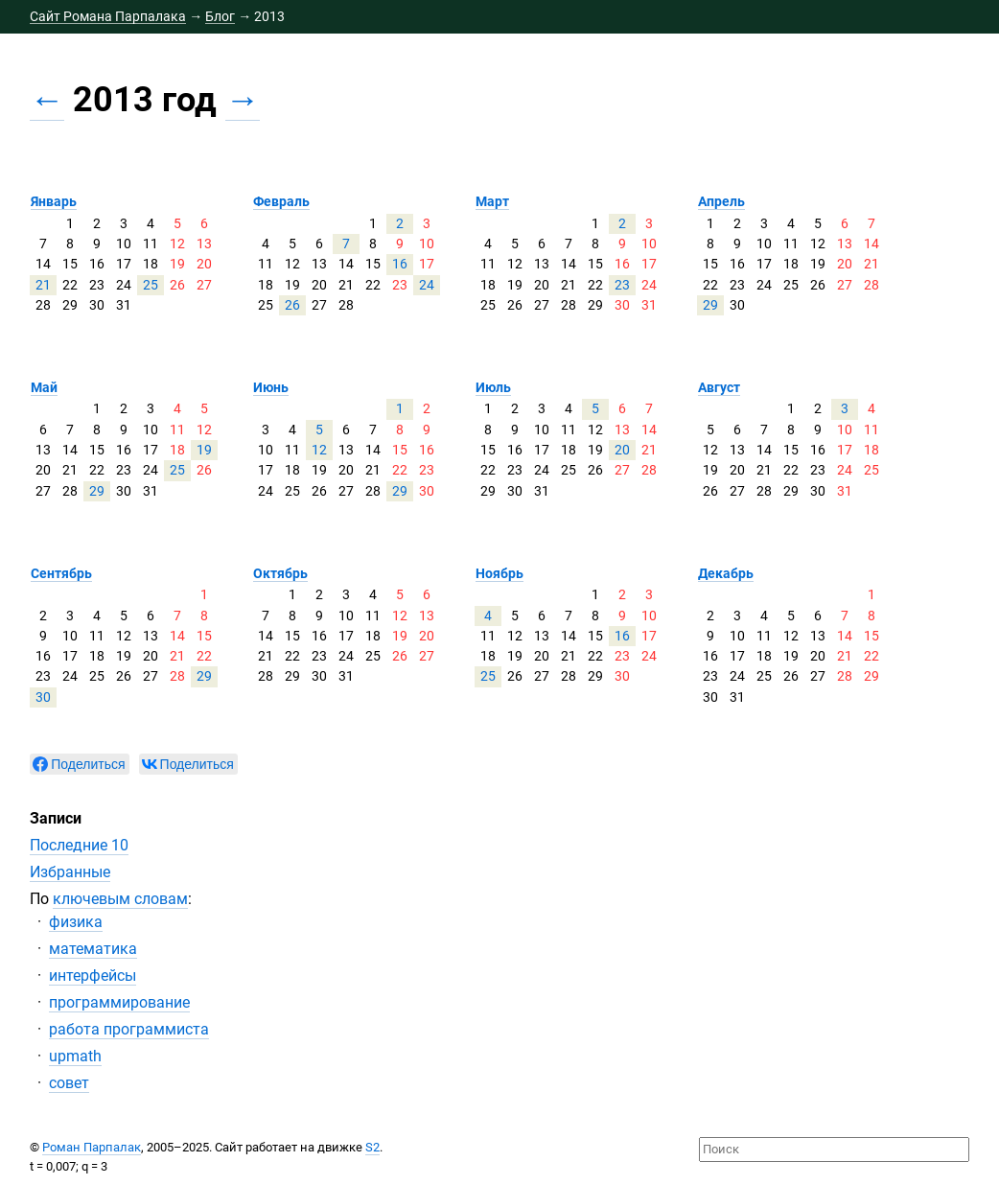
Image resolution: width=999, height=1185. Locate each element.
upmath (75, 1056)
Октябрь (280, 573)
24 (426, 284)
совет (69, 1083)
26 (292, 305)
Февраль (281, 201)
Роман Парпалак (91, 1147)
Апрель (721, 201)
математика (93, 949)
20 (622, 449)
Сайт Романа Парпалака (108, 16)
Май (44, 387)
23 (622, 284)
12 (319, 449)
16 (399, 263)
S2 (372, 1147)
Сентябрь (61, 573)
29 (710, 305)
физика (76, 922)
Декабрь (726, 573)
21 (43, 284)
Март (492, 201)
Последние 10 (79, 845)
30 (43, 697)
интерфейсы (92, 975)
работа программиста (129, 1029)
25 (150, 284)
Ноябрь (499, 573)
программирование (119, 1002)
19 (204, 449)
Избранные (70, 872)
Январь (54, 201)
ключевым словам (120, 899)
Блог (220, 16)
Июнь (271, 387)
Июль (493, 387)
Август (719, 387)
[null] (79, 764)
